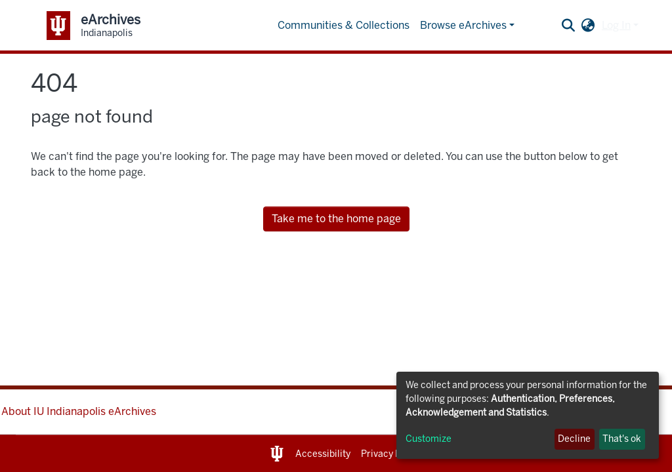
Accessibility (322, 454)
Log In (616, 25)
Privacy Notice (392, 454)
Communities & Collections (344, 25)
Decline (574, 438)
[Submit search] (569, 25)
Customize (429, 438)
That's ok (621, 438)
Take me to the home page (336, 218)
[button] (588, 25)
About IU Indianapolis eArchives (78, 411)
